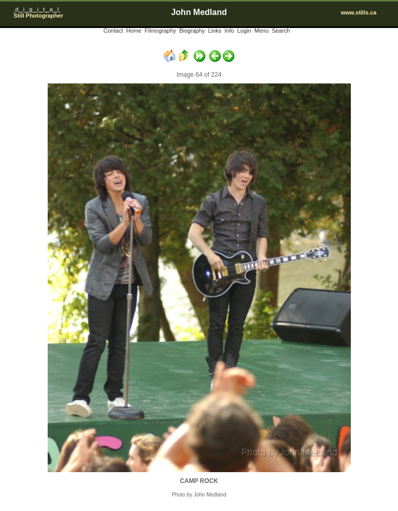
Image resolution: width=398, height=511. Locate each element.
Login (244, 30)
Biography (192, 30)
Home (133, 30)
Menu (261, 30)
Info (229, 30)
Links (214, 30)
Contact (113, 30)
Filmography (160, 30)
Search (281, 30)
